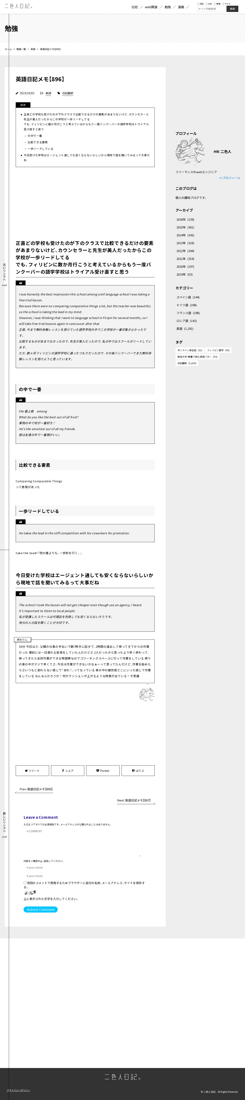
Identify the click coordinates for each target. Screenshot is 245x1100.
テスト (226, 3)
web (209, 3)
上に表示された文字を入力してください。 (51, 899)
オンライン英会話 (189, 350)
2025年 (185, 227)
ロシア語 (186, 321)
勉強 (217, 3)
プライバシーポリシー (18, 1090)
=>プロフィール (229, 178)
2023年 (185, 243)
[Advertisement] (85, 202)
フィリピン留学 (218, 350)
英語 (33, 49)
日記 (200, 3)
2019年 (184, 274)
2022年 (185, 251)
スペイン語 (187, 297)
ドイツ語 (186, 305)
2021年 (185, 259)
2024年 (185, 235)
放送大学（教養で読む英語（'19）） (197, 356)
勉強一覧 (21, 49)
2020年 (185, 266)
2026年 (185, 219)
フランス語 (188, 313)
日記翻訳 (67, 93)
